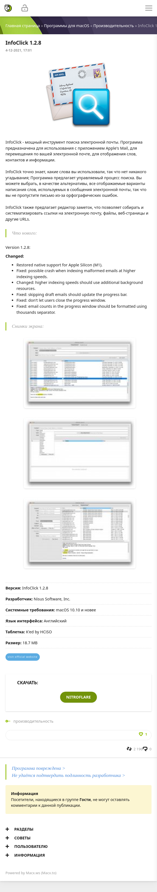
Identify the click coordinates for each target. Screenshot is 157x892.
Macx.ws (33, 872)
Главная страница (22, 25)
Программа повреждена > (38, 768)
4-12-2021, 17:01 (18, 50)
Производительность (113, 25)
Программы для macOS (66, 25)
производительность (33, 721)
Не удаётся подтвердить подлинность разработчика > (68, 775)
